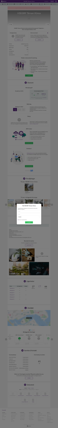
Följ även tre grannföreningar (23, 219)
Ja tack (29, 222)
